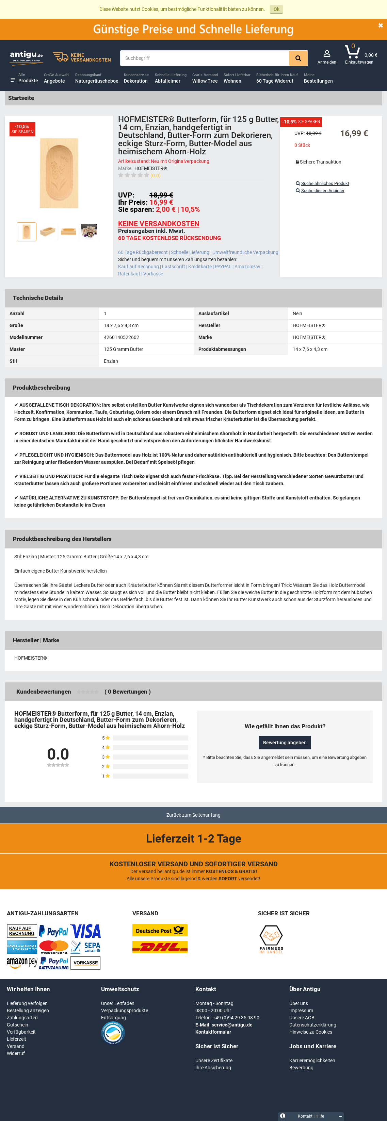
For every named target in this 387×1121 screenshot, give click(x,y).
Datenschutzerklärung (312, 1024)
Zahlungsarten (22, 1017)
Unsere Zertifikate (213, 1060)
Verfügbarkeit (21, 1032)
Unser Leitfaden (117, 1003)
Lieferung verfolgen (27, 1003)
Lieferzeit (16, 1039)
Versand (16, 1046)
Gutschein (17, 1024)
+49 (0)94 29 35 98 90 (236, 1017)
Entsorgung (113, 1017)
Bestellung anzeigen (28, 1010)
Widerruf (16, 1053)
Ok (276, 9)
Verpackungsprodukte (124, 1010)
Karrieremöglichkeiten (312, 1060)
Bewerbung (301, 1067)
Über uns (298, 1003)
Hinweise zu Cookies (310, 1032)
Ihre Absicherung (213, 1067)
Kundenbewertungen (43, 691)
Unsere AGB (302, 1017)
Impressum (301, 1010)
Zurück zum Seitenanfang (193, 815)
